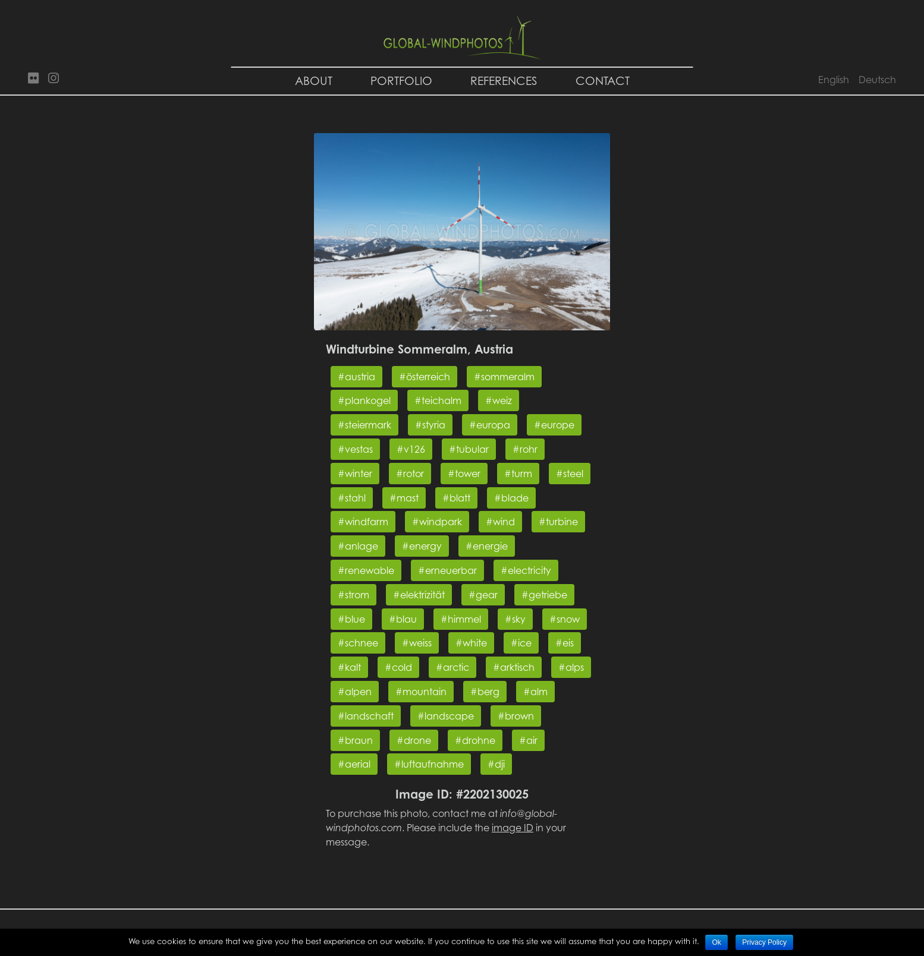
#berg (484, 692)
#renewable (366, 570)
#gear (483, 595)
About (313, 80)
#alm (535, 692)
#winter (355, 473)
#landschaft (366, 716)
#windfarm (363, 522)
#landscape (445, 716)
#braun (355, 740)
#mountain (421, 692)
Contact (603, 80)
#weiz (498, 400)
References (504, 80)
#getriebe (544, 595)
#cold (398, 667)
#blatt (456, 498)
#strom (353, 595)
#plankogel (364, 400)
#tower (464, 473)
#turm (518, 473)
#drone (414, 740)
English (833, 80)
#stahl (352, 498)
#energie (487, 546)
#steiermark (364, 425)
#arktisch (514, 667)
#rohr (525, 449)
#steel (569, 473)
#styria (430, 425)
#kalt (349, 667)
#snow (564, 619)
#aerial (354, 764)
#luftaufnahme (429, 764)
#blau (403, 619)
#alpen (355, 692)
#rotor (410, 473)
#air (528, 740)
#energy (422, 546)
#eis (564, 643)
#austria (356, 377)
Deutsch (877, 80)
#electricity (526, 570)
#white (471, 643)
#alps (571, 667)
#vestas (355, 449)
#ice (521, 643)
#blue (351, 619)
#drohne (475, 740)
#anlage (358, 546)
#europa (489, 425)
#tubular (469, 449)
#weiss (417, 643)
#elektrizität (419, 595)
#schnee (358, 643)
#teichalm (437, 400)
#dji (496, 764)
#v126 (411, 449)
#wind (500, 522)
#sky (515, 619)
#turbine (558, 522)
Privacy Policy (764, 942)
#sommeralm (504, 377)
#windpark (437, 522)
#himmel (461, 619)
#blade (511, 498)
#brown (516, 716)
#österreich (424, 377)
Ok (716, 942)
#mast (404, 498)
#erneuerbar (447, 570)
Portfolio (401, 80)
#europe (554, 425)
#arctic (452, 667)
